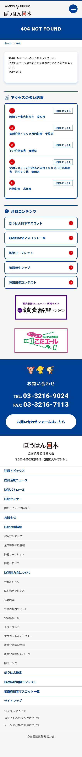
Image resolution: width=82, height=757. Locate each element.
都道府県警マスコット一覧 (28, 240)
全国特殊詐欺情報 (15, 553)
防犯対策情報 (13, 534)
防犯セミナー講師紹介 (18, 514)
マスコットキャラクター (19, 647)
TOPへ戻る (15, 72)
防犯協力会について (18, 581)
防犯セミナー (13, 505)
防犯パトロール (15, 495)
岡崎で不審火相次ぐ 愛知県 (41, 114)
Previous (8, 344)
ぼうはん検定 (13, 685)
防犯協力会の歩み (15, 600)
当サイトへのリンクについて (23, 732)
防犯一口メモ (12, 572)
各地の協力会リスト (16, 619)
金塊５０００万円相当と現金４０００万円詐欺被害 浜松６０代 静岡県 (41, 167)
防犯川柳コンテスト (23, 286)
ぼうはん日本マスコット (27, 224)
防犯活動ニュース (16, 485)
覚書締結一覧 (12, 628)
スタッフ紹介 (12, 638)
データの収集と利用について (23, 739)
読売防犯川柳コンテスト (21, 695)
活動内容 (9, 609)
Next (73, 344)
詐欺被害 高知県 (41, 187)
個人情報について (16, 725)
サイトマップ (13, 714)
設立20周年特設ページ (18, 666)
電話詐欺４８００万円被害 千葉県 (41, 131)
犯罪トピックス (15, 475)
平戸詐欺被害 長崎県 (41, 148)
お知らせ (10, 524)
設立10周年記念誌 (15, 656)
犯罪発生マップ (20, 271)
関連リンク (11, 675)
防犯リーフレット (22, 255)
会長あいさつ (12, 591)
